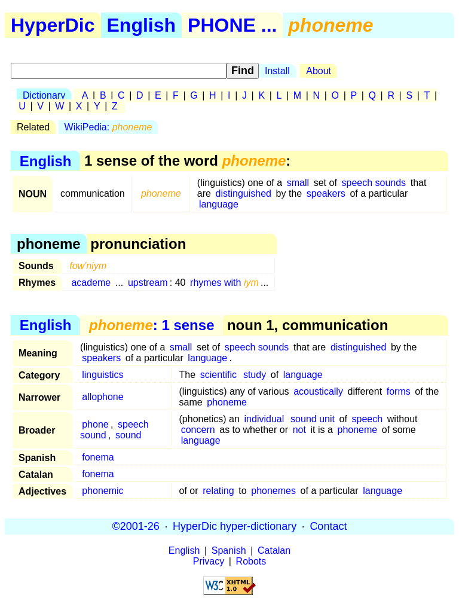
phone (95, 424)
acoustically (318, 391)
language (218, 204)
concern (198, 430)
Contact (328, 526)
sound (128, 435)
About (318, 71)
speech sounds (373, 183)
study (254, 375)
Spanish (229, 550)
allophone (102, 397)
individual (264, 419)
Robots (251, 561)
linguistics (102, 375)
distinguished (243, 193)
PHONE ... (232, 25)
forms (399, 391)
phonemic (102, 491)
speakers (326, 193)
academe (91, 282)
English (141, 25)
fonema (98, 457)
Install (277, 71)
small (298, 183)
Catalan (274, 550)
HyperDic (53, 25)
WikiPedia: (108, 127)
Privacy (208, 561)
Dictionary (44, 95)
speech (367, 419)
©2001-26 (136, 526)
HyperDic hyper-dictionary (234, 526)
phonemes (273, 491)
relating (218, 491)
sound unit (312, 419)
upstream (148, 282)
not (299, 430)
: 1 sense (151, 325)
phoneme (227, 402)
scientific (218, 375)
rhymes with (224, 282)
